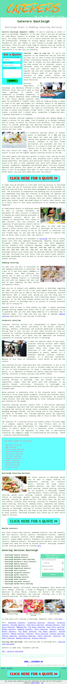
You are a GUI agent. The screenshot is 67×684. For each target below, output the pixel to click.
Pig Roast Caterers (47, 631)
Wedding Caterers (25, 629)
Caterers (29, 634)
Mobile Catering (17, 634)
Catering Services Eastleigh (20, 550)
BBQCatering (21, 627)
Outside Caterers (18, 625)
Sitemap (3, 668)
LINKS (41, 16)
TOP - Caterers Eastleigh (12, 651)
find (8, 532)
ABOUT (46, 16)
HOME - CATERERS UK (33, 661)
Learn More (35, 683)
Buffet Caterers (9, 629)
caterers (5, 127)
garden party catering (22, 495)
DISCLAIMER (60, 16)
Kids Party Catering (35, 625)
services (19, 239)
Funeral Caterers (39, 638)
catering (5, 510)
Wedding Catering (23, 638)
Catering (50, 623)
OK (42, 683)
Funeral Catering (57, 629)
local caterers (11, 513)
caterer (5, 153)
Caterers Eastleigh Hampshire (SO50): (18, 32)
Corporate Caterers (16, 623)
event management (39, 189)
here (39, 546)
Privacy (64, 668)
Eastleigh (43, 239)
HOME (35, 16)
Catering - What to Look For (37, 53)
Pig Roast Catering (36, 627)
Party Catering (41, 629)
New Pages (9, 668)
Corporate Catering (36, 623)
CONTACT (52, 16)
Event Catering (44, 636)
